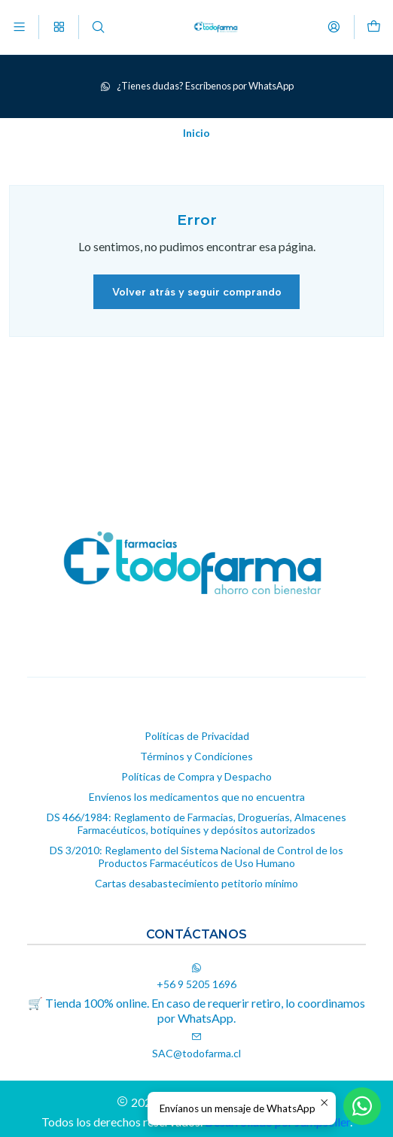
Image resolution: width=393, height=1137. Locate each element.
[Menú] (19, 26)
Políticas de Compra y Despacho (196, 776)
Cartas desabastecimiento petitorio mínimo (196, 883)
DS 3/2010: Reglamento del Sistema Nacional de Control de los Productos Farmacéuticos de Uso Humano (196, 857)
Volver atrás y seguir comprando (197, 292)
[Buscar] (98, 26)
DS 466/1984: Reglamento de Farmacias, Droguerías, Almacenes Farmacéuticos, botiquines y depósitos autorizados (196, 824)
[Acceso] (334, 26)
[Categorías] (58, 26)
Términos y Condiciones (196, 756)
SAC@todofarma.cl (196, 1046)
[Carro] (374, 26)
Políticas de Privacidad (197, 735)
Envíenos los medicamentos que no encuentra (197, 796)
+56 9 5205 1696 (196, 976)
